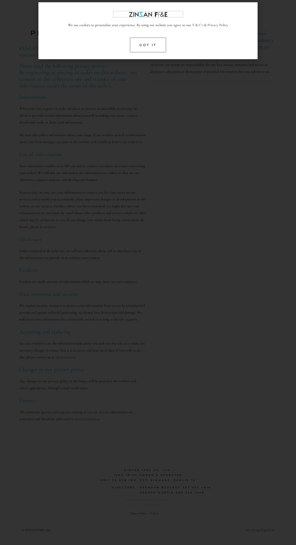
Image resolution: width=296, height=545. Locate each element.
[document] (148, 272)
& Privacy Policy (215, 35)
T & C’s (197, 35)
